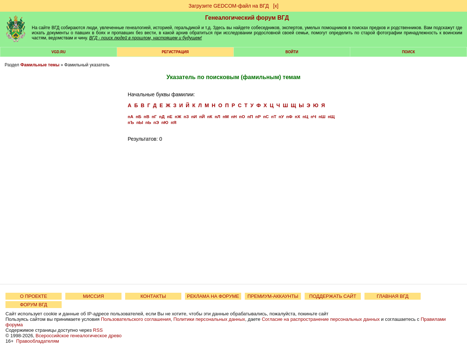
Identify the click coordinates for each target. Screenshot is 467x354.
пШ (322, 116)
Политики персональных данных (209, 319)
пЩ (331, 116)
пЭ (156, 122)
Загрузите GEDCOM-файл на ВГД (229, 6)
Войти (291, 52)
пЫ (139, 122)
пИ (194, 116)
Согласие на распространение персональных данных (320, 319)
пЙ (202, 116)
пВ (146, 116)
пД (162, 116)
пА (130, 116)
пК (209, 116)
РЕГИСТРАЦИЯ (175, 52)
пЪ (131, 122)
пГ (154, 116)
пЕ (170, 116)
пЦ (305, 116)
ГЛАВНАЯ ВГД (393, 296)
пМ (226, 116)
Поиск (408, 52)
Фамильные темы (39, 64)
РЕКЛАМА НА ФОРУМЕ (213, 296)
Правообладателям (37, 341)
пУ (281, 116)
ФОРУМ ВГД (33, 304)
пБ (138, 116)
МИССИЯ (93, 296)
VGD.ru (58, 52)
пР (258, 116)
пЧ (313, 116)
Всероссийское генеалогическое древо (79, 335)
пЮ (164, 122)
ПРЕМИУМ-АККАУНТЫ (272, 296)
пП (250, 116)
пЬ (148, 122)
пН (233, 116)
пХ (297, 116)
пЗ (186, 116)
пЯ (173, 122)
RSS (98, 330)
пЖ (178, 116)
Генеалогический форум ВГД (247, 18)
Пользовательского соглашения (136, 319)
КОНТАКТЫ (153, 296)
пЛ (217, 116)
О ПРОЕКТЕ (33, 296)
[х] (275, 6)
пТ (273, 116)
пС (266, 116)
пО (242, 116)
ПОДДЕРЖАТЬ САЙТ (332, 296)
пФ (289, 116)
